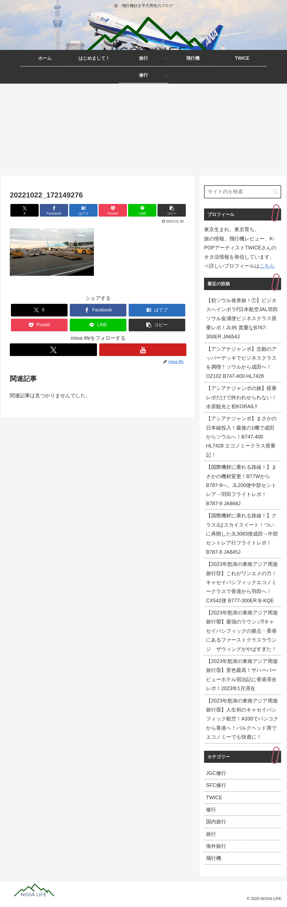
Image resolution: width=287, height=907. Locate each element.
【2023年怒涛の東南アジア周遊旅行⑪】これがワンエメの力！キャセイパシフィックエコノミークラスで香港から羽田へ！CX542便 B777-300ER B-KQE (242, 582)
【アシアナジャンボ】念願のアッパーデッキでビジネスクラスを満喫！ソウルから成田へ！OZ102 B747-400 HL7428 (241, 362)
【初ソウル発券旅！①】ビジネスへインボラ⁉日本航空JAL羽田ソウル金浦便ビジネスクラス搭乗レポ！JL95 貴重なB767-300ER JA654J (242, 319)
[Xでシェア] (24, 210)
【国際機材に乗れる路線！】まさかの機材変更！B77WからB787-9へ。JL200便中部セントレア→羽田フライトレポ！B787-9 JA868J (241, 485)
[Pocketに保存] (113, 210)
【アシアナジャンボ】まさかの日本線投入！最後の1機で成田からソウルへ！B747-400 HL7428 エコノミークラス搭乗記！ (241, 437)
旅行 (211, 834)
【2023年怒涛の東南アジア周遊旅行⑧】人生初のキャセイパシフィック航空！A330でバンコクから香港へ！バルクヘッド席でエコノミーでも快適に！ (242, 719)
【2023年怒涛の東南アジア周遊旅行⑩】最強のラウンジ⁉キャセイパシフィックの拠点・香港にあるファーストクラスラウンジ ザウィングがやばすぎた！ (242, 631)
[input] (242, 191)
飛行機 (213, 858)
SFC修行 (216, 785)
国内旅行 (216, 822)
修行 (211, 809)
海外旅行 (216, 846)
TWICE (214, 797)
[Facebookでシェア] (54, 210)
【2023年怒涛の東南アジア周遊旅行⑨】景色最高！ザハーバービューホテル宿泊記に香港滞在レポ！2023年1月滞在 (242, 674)
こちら (267, 266)
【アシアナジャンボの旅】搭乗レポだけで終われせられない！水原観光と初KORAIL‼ (241, 397)
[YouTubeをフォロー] (142, 349)
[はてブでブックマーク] (83, 210)
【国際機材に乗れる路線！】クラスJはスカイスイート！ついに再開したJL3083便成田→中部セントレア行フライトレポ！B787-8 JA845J (242, 534)
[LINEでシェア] (142, 210)
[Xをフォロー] (53, 349)
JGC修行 (216, 773)
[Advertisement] (143, 129)
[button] (172, 210)
